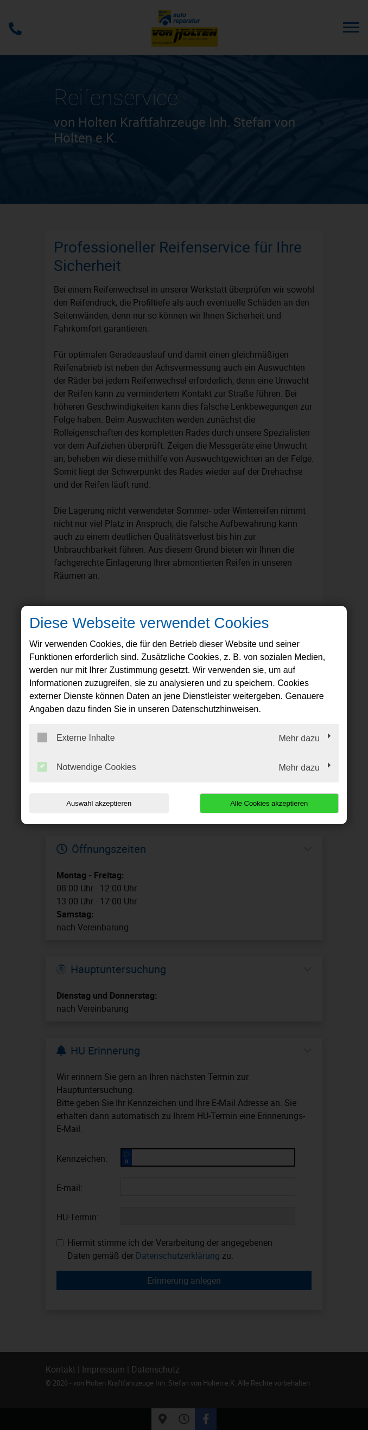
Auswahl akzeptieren (98, 803)
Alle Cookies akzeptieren (269, 803)
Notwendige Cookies (86, 767)
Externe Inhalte (76, 737)
